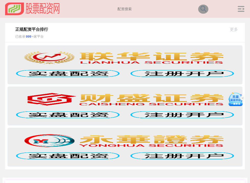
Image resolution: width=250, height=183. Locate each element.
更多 (236, 29)
